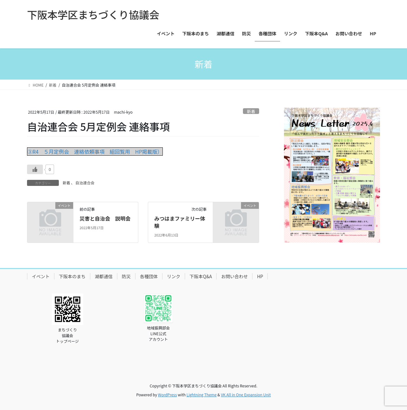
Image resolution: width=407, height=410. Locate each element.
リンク (173, 276)
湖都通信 (104, 276)
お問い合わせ (234, 276)
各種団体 (149, 276)
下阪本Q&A (201, 276)
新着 (251, 111)
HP (260, 276)
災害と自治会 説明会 (104, 218)
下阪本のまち (72, 276)
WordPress (167, 394)
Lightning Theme (201, 394)
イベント (41, 276)
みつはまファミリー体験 (179, 222)
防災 (126, 276)
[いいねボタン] (35, 169)
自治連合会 (84, 182)
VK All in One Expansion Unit (246, 394)
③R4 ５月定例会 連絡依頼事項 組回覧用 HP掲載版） (94, 151)
